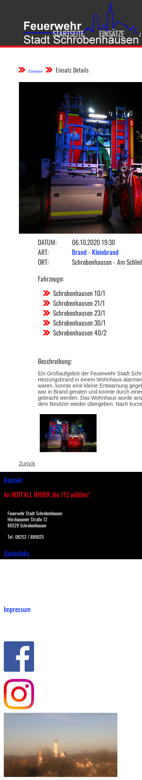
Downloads (17, 573)
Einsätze (107, 33)
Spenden (14, 597)
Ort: (43, 262)
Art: (43, 252)
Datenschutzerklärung (30, 629)
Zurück (27, 463)
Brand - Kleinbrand (95, 252)
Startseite (64, 33)
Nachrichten (18, 589)
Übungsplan (18, 581)
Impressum (17, 621)
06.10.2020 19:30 (93, 242)
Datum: (47, 242)
